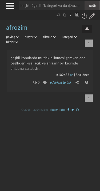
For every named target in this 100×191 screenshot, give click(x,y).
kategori (69, 36)
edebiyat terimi (60, 82)
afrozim (16, 28)
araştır (31, 36)
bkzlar (12, 42)
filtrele (49, 36)
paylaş (12, 36)
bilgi (63, 109)
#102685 (62, 74)
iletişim (54, 109)
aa (71, 74)
